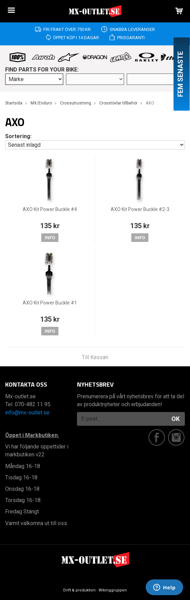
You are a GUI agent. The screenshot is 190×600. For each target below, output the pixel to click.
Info (50, 237)
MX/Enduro (41, 103)
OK (175, 418)
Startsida (13, 103)
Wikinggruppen (113, 590)
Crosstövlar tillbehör (118, 103)
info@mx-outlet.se (27, 412)
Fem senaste (180, 74)
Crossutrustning (75, 103)
